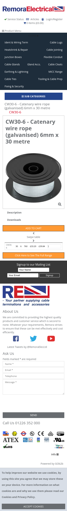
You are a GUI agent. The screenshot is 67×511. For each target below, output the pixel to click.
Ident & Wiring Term (16, 42)
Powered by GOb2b (52, 463)
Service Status (14, 19)
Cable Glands (12, 64)
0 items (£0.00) (34, 23)
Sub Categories (33, 96)
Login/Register (52, 19)
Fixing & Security (14, 86)
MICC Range (55, 71)
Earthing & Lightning (16, 71)
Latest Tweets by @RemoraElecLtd (27, 347)
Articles (33, 19)
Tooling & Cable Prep (50, 79)
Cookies (6, 497)
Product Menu (11, 30)
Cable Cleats (55, 64)
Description (14, 212)
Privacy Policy (26, 497)
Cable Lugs (56, 42)
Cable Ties (10, 79)
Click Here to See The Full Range (33, 255)
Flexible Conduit (53, 57)
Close (33, 35)
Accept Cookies (33, 506)
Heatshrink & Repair (16, 49)
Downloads (14, 219)
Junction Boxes (13, 57)
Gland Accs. (34, 64)
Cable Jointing (54, 49)
